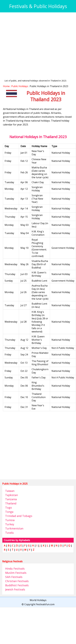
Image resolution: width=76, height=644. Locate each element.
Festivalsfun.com (45, 604)
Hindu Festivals (15, 568)
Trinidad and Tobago (18, 516)
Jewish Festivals (15, 589)
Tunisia (10, 520)
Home (6, 86)
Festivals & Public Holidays (38, 6)
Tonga (9, 511)
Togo (8, 507)
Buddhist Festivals (17, 585)
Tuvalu (9, 532)
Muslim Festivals (15, 572)
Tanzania (11, 499)
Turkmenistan (14, 528)
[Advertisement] (28, 43)
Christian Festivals (17, 581)
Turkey (9, 524)
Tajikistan (11, 495)
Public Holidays (19, 86)
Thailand (10, 503)
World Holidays (38, 600)
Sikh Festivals (13, 577)
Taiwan (9, 491)
